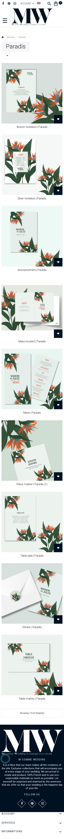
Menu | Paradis (32, 412)
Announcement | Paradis (32, 270)
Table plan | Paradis (32, 555)
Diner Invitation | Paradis (32, 198)
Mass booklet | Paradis (32, 341)
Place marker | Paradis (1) (32, 484)
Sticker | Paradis (32, 627)
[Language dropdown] (38, 3)
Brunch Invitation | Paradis (32, 127)
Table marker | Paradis (32, 698)
